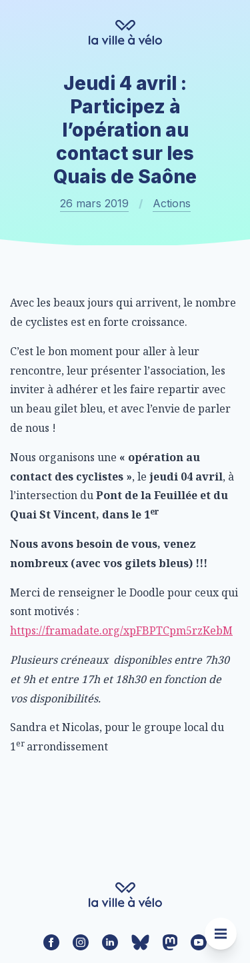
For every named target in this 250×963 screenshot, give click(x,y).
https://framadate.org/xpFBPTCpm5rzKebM (121, 630)
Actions (172, 203)
